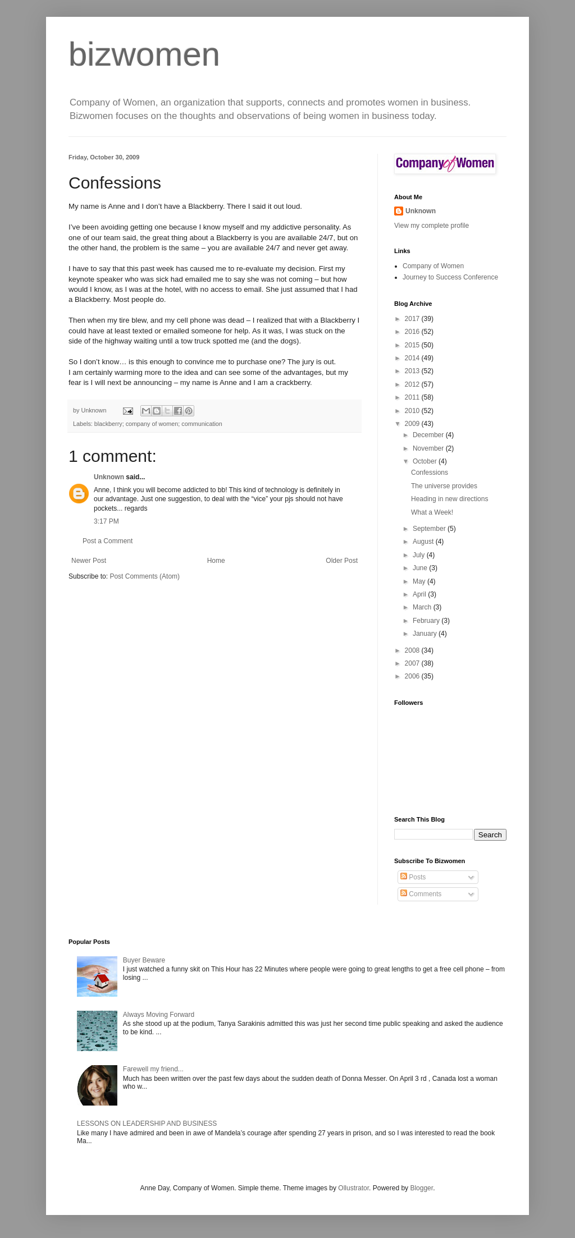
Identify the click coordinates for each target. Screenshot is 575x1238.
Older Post (342, 561)
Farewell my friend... (153, 1069)
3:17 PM (106, 521)
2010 (413, 411)
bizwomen (144, 54)
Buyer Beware (144, 960)
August (424, 541)
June (421, 568)
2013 (413, 371)
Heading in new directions (449, 499)
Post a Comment (108, 541)
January (426, 634)
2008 (413, 650)
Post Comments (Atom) (144, 576)
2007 (413, 663)
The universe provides (444, 486)
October (426, 461)
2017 (413, 319)
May (420, 581)
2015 (413, 345)
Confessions (429, 472)
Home (216, 561)
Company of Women (433, 266)
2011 (413, 397)
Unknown (109, 477)
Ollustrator (353, 1188)
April (420, 594)
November (429, 448)
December (429, 435)
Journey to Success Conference (450, 277)
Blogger (421, 1188)
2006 (413, 676)
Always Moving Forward (158, 1015)
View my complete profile (431, 226)
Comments (420, 894)
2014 (413, 358)
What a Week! (432, 512)
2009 (413, 424)
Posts (413, 877)
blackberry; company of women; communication (158, 423)
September (430, 529)
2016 (413, 332)
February (427, 621)
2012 (413, 384)
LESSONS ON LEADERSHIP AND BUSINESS (147, 1123)
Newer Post (88, 561)
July (420, 555)
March (423, 607)
